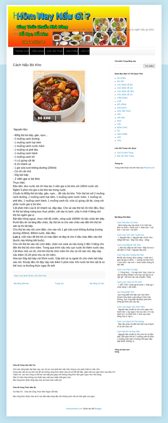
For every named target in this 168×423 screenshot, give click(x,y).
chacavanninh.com (74, 409)
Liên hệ (85, 51)
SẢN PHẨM (122, 134)
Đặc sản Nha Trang (125, 156)
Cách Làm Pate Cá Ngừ (127, 270)
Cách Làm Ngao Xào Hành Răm (131, 307)
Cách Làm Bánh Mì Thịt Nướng (130, 321)
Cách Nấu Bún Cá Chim (127, 222)
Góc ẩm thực (55, 51)
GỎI (119, 114)
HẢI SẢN (121, 118)
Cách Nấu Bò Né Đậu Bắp (128, 331)
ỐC (118, 131)
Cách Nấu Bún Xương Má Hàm (130, 255)
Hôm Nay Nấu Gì (50, 15)
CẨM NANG (122, 98)
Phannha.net (149, 168)
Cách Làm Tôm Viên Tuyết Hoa (130, 235)
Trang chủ (22, 51)
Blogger (98, 409)
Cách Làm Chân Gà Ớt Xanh (129, 282)
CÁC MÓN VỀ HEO (125, 91)
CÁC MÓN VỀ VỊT (125, 95)
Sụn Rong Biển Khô (125, 292)
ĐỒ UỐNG (121, 104)
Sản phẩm (72, 51)
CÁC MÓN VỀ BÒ (26, 276)
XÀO (119, 140)
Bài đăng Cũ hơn (97, 283)
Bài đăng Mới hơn (21, 283)
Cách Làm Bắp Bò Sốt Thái (129, 245)
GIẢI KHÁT (122, 108)
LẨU (119, 124)
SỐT (119, 137)
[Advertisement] (135, 191)
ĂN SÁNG (121, 78)
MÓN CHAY (122, 127)
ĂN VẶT (120, 81)
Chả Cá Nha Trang (125, 153)
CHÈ (119, 101)
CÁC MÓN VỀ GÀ (125, 88)
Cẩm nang (38, 51)
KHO (119, 121)
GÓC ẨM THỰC (40, 276)
